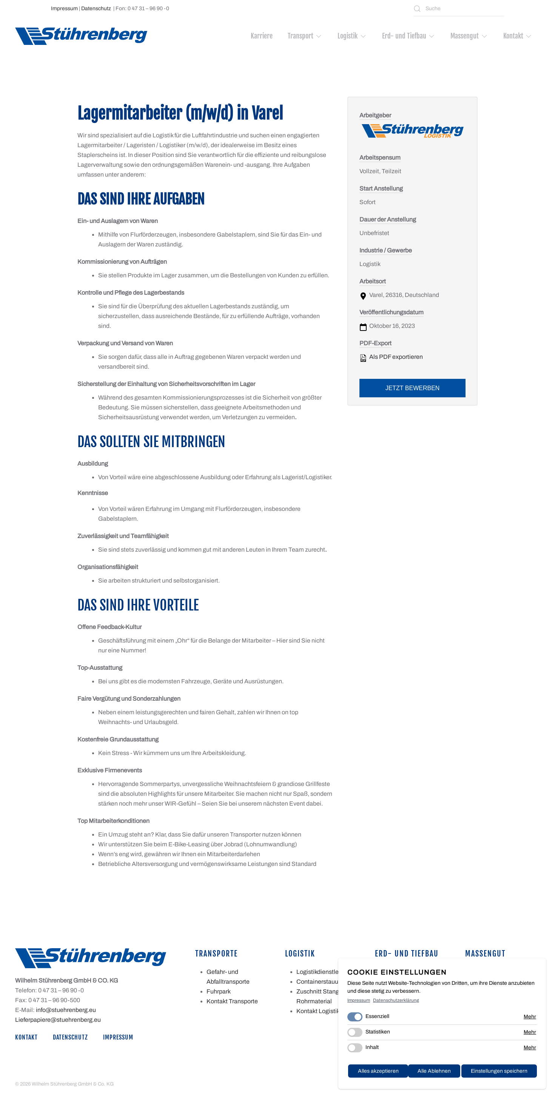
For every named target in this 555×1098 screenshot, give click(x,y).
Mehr (530, 1019)
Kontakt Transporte (232, 1001)
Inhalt (372, 1050)
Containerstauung (320, 981)
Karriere (262, 36)
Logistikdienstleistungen (329, 972)
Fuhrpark (219, 991)
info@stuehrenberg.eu (66, 1010)
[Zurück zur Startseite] (81, 36)
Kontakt (26, 1037)
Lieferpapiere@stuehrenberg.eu (58, 1019)
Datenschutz (96, 8)
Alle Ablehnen (372, 1073)
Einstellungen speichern (438, 1073)
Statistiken (377, 1034)
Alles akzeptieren (508, 1073)
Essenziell (377, 1019)
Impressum (64, 8)
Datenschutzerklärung (396, 1002)
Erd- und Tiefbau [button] (409, 36)
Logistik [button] (352, 36)
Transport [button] (305, 36)
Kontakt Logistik (318, 1011)
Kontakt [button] (518, 36)
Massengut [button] (469, 36)
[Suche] (458, 8)
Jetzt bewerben (412, 388)
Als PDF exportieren (391, 358)
